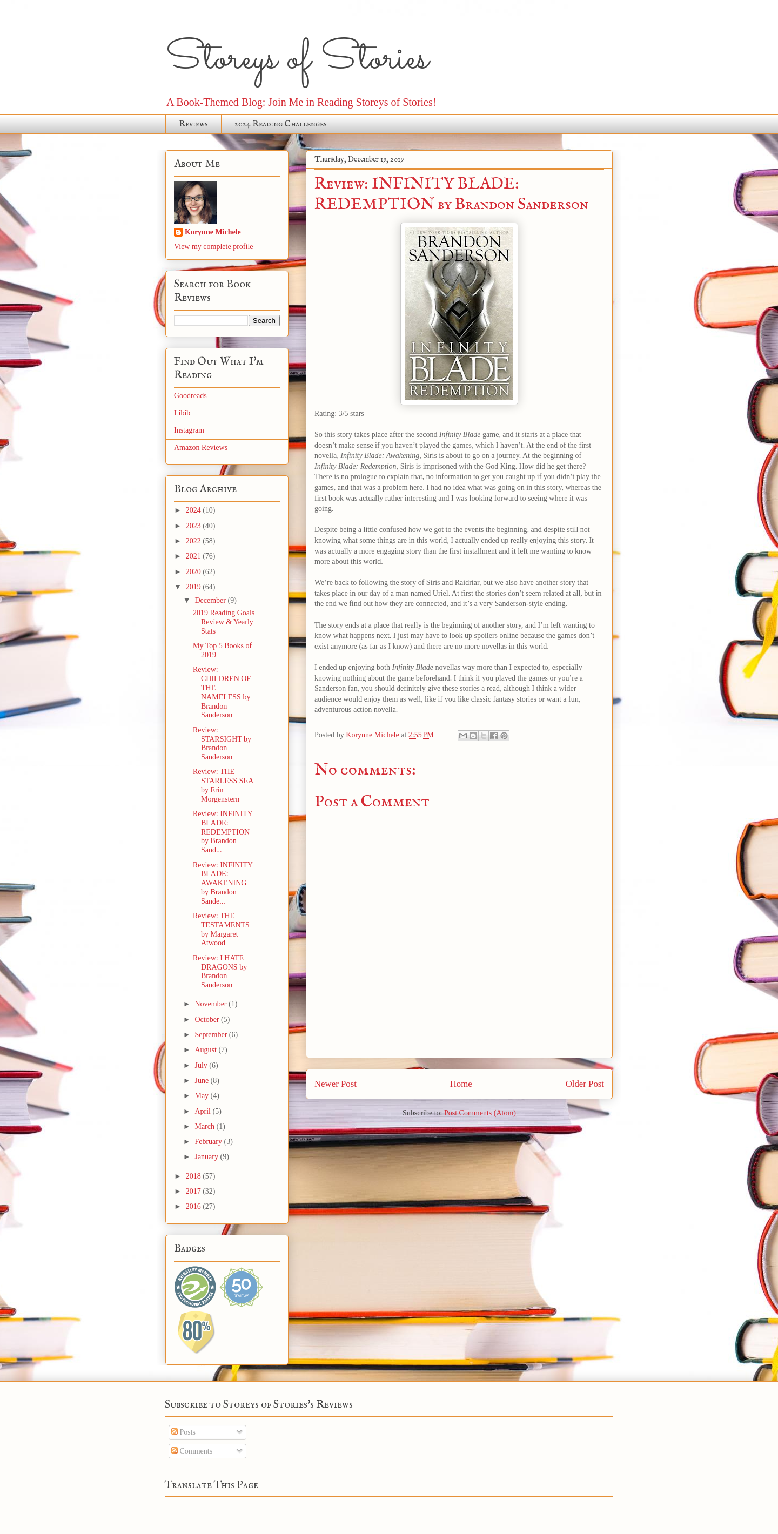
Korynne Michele (213, 232)
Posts (183, 1432)
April (203, 1111)
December (210, 600)
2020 (194, 572)
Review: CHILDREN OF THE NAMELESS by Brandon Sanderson (222, 692)
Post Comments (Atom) (480, 1113)
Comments (191, 1451)
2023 (194, 526)
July (201, 1065)
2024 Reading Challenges (280, 124)
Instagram (189, 430)
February (209, 1142)
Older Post (585, 1084)
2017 (194, 1191)
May (202, 1096)
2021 (194, 556)
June (202, 1081)
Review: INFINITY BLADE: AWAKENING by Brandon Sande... (222, 883)
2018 (194, 1176)
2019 (194, 587)
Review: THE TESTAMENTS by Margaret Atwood (221, 929)
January (207, 1157)
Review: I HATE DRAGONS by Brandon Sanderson (220, 971)
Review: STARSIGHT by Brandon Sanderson (222, 743)
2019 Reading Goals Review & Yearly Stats (223, 622)
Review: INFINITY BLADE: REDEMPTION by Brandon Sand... (222, 832)
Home (461, 1084)
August (206, 1050)
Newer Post (335, 1084)
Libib (182, 413)
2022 (194, 541)
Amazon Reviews (200, 447)
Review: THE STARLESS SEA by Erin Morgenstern (223, 785)
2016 (194, 1206)
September (211, 1035)
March (205, 1126)
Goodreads (190, 396)
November (211, 1004)
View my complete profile (213, 247)
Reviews (193, 124)
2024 (194, 510)
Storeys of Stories (296, 59)
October (207, 1019)
